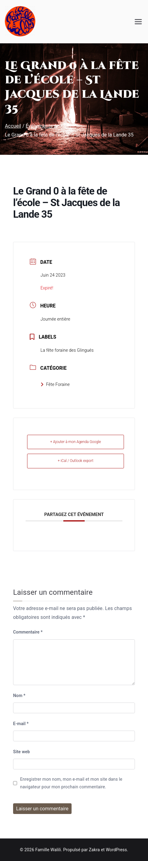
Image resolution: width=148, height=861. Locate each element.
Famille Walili (48, 849)
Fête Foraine (55, 384)
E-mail (21, 723)
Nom (19, 695)
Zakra (94, 849)
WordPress (116, 849)
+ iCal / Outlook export (75, 461)
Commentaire (28, 632)
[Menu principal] (138, 21)
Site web (21, 751)
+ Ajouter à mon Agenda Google (75, 442)
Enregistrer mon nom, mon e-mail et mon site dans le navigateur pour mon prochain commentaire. (71, 783)
